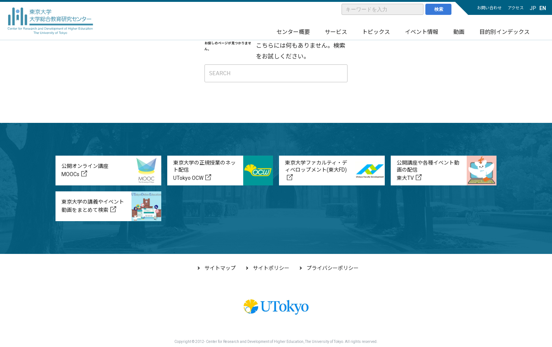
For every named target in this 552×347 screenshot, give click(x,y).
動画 (458, 32)
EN (542, 8)
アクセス (516, 8)
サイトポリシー (271, 268)
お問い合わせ (489, 8)
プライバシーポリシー (333, 268)
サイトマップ (220, 268)
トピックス (376, 32)
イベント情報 (421, 32)
